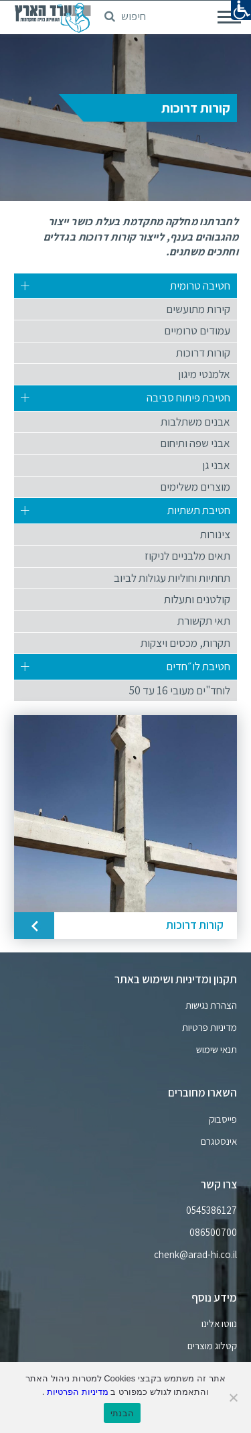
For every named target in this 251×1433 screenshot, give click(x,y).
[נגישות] (241, 10)
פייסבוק (223, 1119)
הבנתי (122, 1413)
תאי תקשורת (203, 620)
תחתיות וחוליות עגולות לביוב (172, 577)
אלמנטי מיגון (204, 374)
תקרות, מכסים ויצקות (185, 642)
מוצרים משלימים (195, 486)
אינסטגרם (219, 1141)
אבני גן (216, 465)
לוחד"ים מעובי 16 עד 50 (179, 690)
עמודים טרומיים (197, 330)
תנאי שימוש (216, 1050)
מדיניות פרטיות (209, 1027)
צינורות (215, 534)
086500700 (213, 1233)
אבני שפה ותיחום (195, 443)
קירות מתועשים (198, 309)
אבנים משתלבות (195, 421)
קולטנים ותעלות (197, 599)
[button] (125, 12)
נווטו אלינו (219, 1324)
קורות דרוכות (203, 352)
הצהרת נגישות (211, 1005)
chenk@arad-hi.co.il (195, 1255)
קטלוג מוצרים (212, 1346)
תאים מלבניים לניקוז (187, 555)
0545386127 (211, 1210)
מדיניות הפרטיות (76, 1392)
